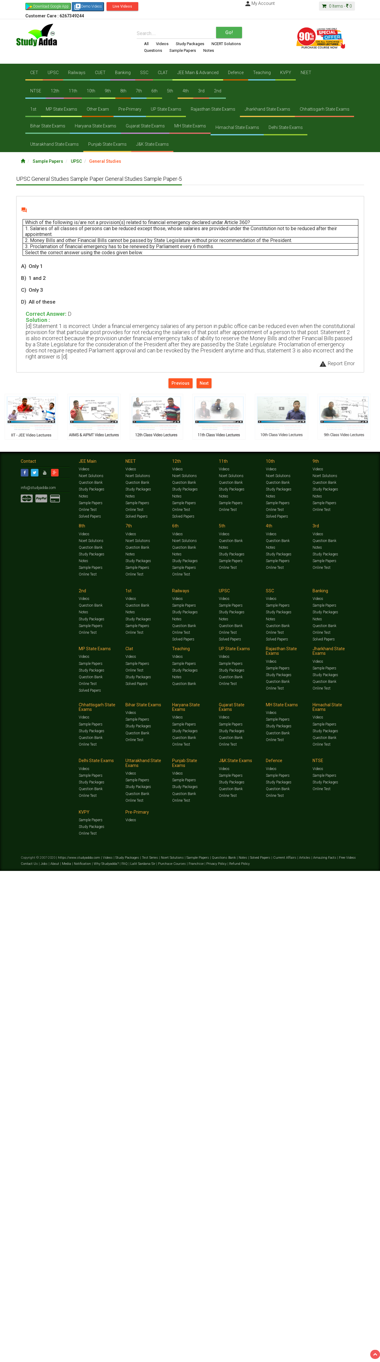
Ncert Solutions (91, 476)
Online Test (88, 510)
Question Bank (91, 483)
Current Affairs (285, 1108)
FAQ (124, 1114)
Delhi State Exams (285, 127)
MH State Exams (190, 125)
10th (90, 90)
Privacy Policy (216, 1114)
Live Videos (122, 6)
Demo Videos (88, 6)
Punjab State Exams (107, 144)
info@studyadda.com (38, 488)
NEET (305, 72)
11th (72, 90)
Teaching (261, 72)
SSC (143, 72)
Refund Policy (239, 1114)
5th (169, 90)
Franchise (196, 1114)
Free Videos (347, 1108)
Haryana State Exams (95, 125)
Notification (83, 1114)
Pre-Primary (129, 109)
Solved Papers (90, 517)
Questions (153, 50)
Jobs (45, 1114)
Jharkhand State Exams (267, 109)
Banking (122, 72)
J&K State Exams (152, 144)
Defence (235, 72)
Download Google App (51, 6)
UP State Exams (165, 109)
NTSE (35, 90)
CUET (100, 72)
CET (34, 72)
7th (138, 90)
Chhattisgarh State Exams (324, 109)
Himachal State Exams (237, 127)
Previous (181, 382)
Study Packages (190, 43)
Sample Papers (182, 50)
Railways (76, 72)
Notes (208, 50)
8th (123, 90)
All (146, 43)
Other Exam (97, 109)
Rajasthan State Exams (212, 109)
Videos (162, 43)
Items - (337, 6)
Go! (229, 32)
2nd (216, 90)
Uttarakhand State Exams (54, 144)
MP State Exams (61, 109)
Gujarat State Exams (145, 125)
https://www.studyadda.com (79, 1108)
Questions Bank (224, 1108)
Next (204, 382)
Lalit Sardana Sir (143, 1114)
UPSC (52, 72)
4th (185, 90)
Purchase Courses (172, 1114)
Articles (305, 1108)
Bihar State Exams (47, 125)
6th (154, 90)
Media (67, 1114)
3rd (200, 90)
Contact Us (30, 1114)
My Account (259, 3)
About (55, 1114)
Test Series (150, 1108)
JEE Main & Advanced (197, 72)
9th (107, 90)
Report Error (337, 363)
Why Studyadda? (107, 1114)
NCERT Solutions (226, 43)
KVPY (285, 72)
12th (54, 90)
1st (33, 109)
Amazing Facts (325, 1108)
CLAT (162, 72)
